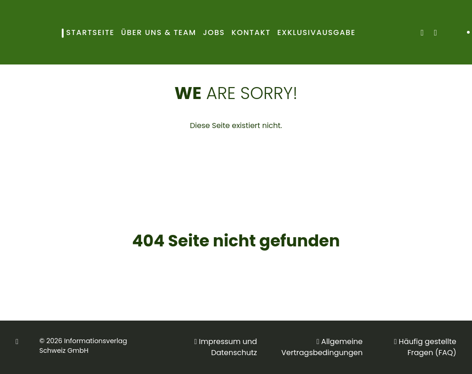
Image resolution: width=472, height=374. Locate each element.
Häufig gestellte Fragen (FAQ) (427, 347)
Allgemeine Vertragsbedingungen (321, 347)
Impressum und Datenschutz (228, 347)
